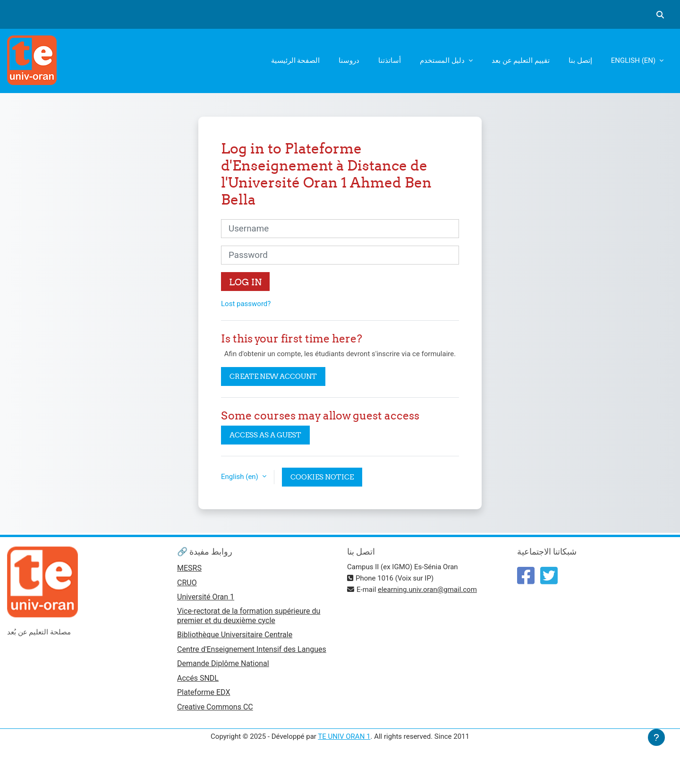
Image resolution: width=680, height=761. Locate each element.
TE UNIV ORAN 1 (344, 736)
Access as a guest (265, 434)
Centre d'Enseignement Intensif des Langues (251, 649)
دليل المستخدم (443, 60)
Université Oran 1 (205, 596)
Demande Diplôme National (223, 663)
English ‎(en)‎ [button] (240, 476)
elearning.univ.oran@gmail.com (427, 589)
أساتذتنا (389, 60)
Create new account (273, 376)
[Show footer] (656, 737)
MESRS (189, 568)
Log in (245, 282)
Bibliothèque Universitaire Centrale (234, 634)
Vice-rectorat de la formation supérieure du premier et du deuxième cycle (248, 616)
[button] (660, 14)
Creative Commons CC (215, 706)
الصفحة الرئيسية (295, 60)
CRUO (187, 582)
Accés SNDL (198, 678)
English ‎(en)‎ (634, 60)
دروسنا (349, 60)
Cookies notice (322, 476)
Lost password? (246, 303)
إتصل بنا (580, 60)
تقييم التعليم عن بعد (521, 60)
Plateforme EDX (203, 692)
